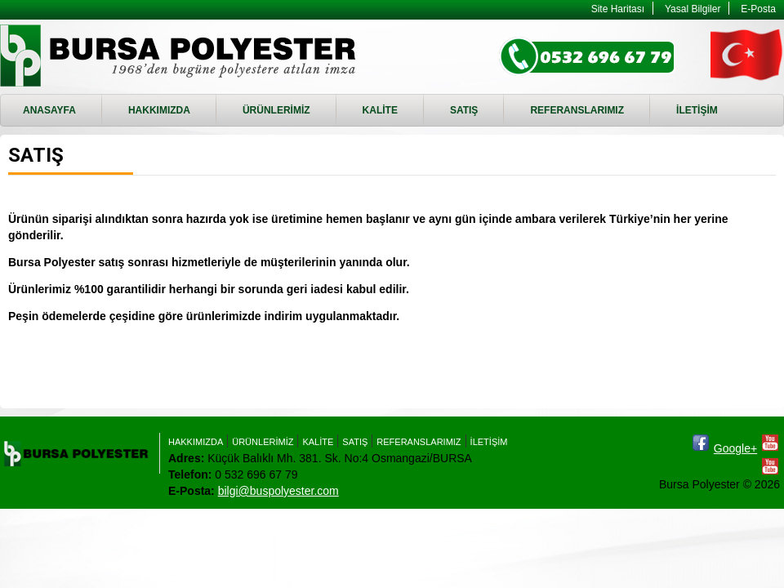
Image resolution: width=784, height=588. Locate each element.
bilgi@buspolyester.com (278, 490)
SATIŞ (464, 110)
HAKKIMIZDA (159, 110)
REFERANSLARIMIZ (577, 110)
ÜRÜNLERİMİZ (276, 110)
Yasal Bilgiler (692, 9)
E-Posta (758, 9)
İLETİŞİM (697, 110)
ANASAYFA (49, 110)
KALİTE (380, 110)
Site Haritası (617, 9)
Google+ (735, 448)
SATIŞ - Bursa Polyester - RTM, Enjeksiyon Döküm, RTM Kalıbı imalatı (180, 55)
